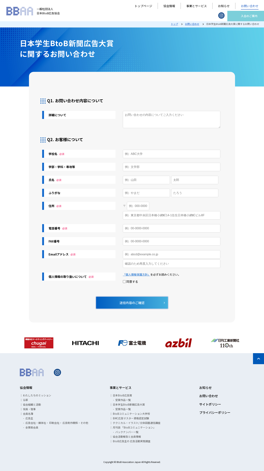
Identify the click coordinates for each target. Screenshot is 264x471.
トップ (174, 24)
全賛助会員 (31, 427)
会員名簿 (28, 413)
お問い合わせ (249, 6)
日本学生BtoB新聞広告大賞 (129, 404)
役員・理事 (29, 409)
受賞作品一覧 (123, 400)
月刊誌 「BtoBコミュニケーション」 (134, 427)
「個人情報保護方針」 (136, 274)
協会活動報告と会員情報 (127, 436)
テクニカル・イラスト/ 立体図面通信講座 (136, 423)
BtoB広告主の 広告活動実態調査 (132, 441)
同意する (130, 281)
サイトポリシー (210, 404)
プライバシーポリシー (214, 412)
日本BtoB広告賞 (122, 395)
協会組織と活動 (32, 404)
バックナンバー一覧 (126, 432)
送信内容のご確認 (132, 302)
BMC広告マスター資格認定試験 (131, 418)
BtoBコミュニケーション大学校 (131, 413)
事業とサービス (196, 6)
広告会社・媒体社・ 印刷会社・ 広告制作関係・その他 (56, 423)
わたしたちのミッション (37, 395)
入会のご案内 (249, 16)
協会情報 (169, 6)
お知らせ (224, 6)
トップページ (143, 6)
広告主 (29, 418)
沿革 (25, 400)
